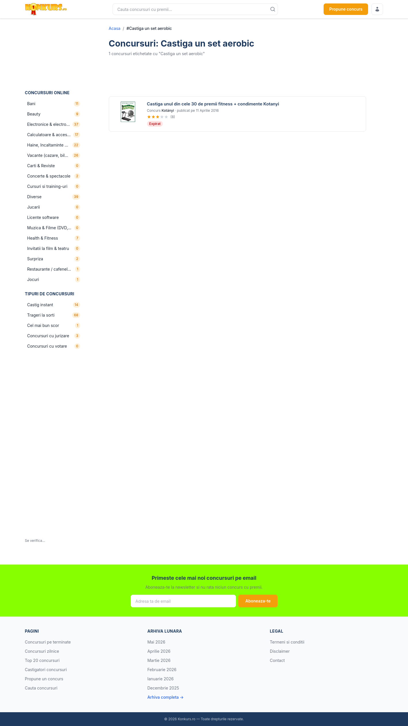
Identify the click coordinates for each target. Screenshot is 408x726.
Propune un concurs (44, 678)
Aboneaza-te (257, 600)
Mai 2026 (156, 642)
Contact (277, 660)
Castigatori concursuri (46, 669)
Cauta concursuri (41, 687)
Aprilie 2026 (159, 651)
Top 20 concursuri (42, 660)
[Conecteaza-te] (377, 9)
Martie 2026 (159, 660)
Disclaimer (280, 651)
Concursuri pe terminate (48, 642)
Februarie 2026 (161, 669)
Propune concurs (346, 9)
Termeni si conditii (287, 642)
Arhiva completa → (165, 697)
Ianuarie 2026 (160, 678)
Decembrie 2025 (163, 687)
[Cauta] (273, 9)
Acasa (115, 28)
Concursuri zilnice (42, 651)
